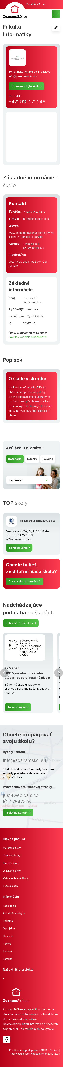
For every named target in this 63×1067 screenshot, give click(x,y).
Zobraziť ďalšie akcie (20, 623)
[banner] (15, 10)
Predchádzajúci (4, 672)
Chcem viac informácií (23, 581)
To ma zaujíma (18, 547)
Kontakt (7, 958)
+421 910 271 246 (27, 101)
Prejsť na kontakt (17, 812)
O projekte (9, 928)
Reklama (8, 920)
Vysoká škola (35, 316)
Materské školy (12, 847)
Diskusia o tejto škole (25, 86)
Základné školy (11, 855)
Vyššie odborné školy (15, 878)
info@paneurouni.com (23, 76)
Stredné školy (11, 863)
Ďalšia (58, 672)
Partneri (7, 951)
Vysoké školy (10, 885)
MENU (56, 14)
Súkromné (32, 309)
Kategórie (15, 459)
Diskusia (7, 936)
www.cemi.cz (23, 539)
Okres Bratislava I (33, 302)
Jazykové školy (12, 870)
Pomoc (7, 943)
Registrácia (9, 905)
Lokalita (48, 459)
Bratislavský (30, 298)
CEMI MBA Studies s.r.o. (38, 521)
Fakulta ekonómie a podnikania (28, 337)
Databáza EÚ (33, 4)
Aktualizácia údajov (14, 913)
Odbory (32, 459)
